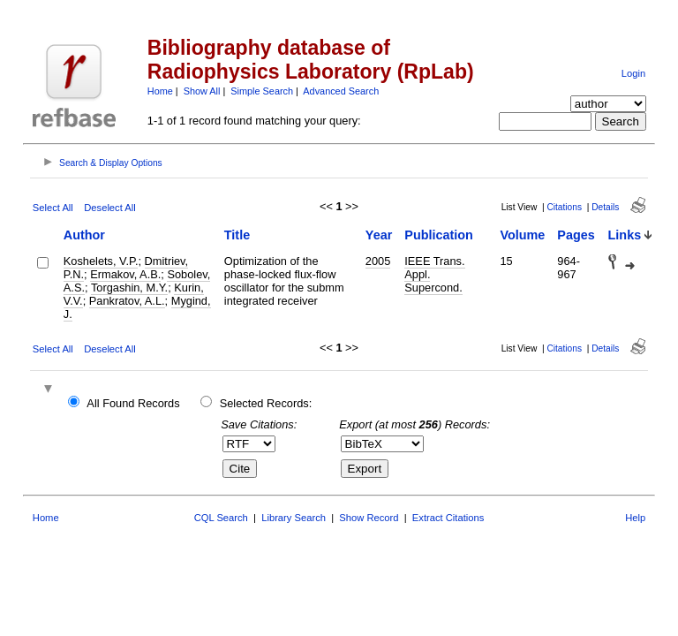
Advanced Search (341, 91)
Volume (522, 235)
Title (237, 235)
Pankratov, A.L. (127, 300)
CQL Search (221, 517)
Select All (53, 207)
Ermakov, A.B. (125, 274)
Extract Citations (448, 517)
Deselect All (109, 207)
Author (84, 235)
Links (625, 235)
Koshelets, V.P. (101, 261)
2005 (377, 261)
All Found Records (133, 403)
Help (635, 517)
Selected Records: (266, 403)
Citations (564, 207)
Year (378, 235)
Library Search (293, 517)
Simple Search (261, 91)
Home (160, 91)
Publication (438, 235)
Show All (202, 91)
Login (633, 73)
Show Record (368, 517)
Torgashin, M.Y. (129, 287)
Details (605, 207)
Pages (575, 235)
